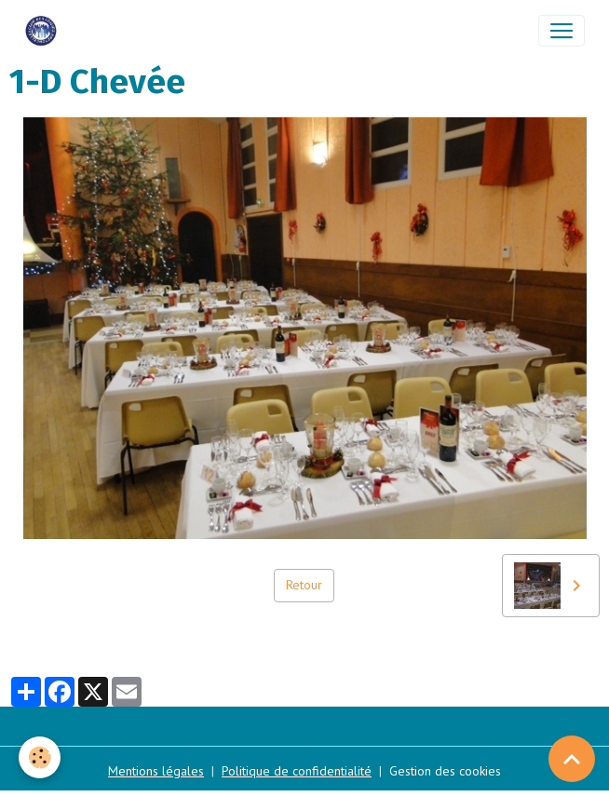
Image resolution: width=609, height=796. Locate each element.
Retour (304, 584)
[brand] (44, 31)
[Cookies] (40, 757)
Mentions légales (156, 770)
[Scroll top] (571, 758)
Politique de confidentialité (297, 770)
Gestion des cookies (445, 770)
